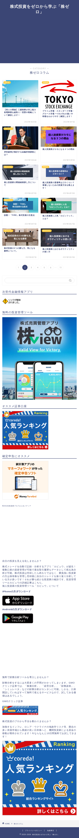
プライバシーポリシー (33, 830)
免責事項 (50, 830)
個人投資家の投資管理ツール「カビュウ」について (30, 586)
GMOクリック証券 (12, 701)
